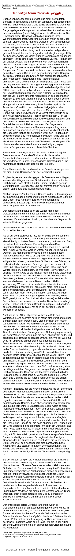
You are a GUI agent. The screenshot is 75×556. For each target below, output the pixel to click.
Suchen (65, 549)
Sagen (22, 549)
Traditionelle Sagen (23, 5)
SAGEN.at (6, 5)
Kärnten (51, 5)
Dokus (55, 549)
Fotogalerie (44, 549)
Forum (32, 549)
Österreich (40, 5)
